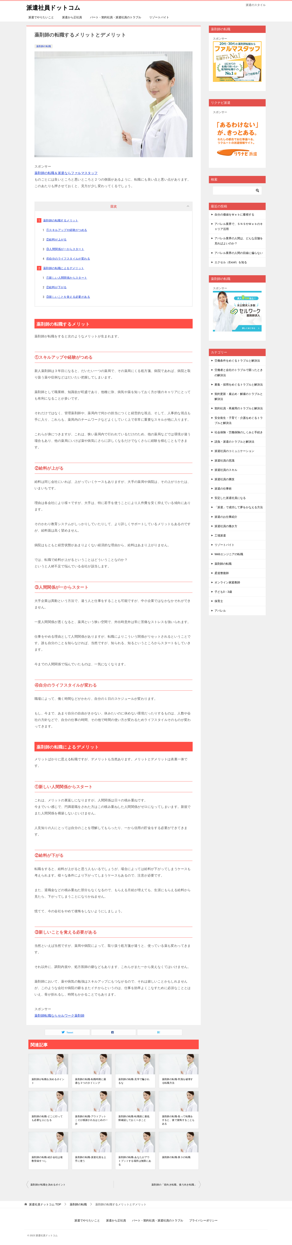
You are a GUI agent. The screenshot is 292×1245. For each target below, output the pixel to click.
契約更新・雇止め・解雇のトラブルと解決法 (239, 396)
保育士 (219, 601)
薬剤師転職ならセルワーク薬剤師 (59, 1015)
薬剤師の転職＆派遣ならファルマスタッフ (66, 173)
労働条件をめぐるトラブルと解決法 (237, 360)
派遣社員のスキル (226, 469)
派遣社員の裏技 (224, 479)
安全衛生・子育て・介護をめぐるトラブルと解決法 (239, 420)
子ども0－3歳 (223, 591)
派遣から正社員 (72, 17)
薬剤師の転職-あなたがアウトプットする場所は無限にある (134, 1161)
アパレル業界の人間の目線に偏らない (239, 253)
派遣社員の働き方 (226, 526)
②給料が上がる (56, 239)
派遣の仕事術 (223, 488)
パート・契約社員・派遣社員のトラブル (115, 17)
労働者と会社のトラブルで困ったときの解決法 (239, 372)
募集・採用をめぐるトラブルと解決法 (239, 384)
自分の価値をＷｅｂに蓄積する (234, 214)
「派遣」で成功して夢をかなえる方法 (239, 507)
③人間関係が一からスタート (65, 249)
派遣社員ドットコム (54, 7)
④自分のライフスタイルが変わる (68, 258)
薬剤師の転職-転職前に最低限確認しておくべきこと (133, 1118)
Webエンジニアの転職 (229, 554)
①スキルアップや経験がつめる (66, 230)
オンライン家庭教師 (227, 582)
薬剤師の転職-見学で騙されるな (133, 1081)
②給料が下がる (56, 287)
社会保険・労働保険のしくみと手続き (239, 432)
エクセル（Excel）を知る (231, 262)
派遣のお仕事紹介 (226, 516)
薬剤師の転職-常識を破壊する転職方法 (177, 1081)
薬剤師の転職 (43, 46)
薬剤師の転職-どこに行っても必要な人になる (47, 1118)
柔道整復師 (222, 573)
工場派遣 (220, 535)
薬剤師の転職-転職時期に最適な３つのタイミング (90, 1081)
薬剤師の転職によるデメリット (63, 268)
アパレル (220, 610)
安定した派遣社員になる (230, 498)
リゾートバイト (159, 17)
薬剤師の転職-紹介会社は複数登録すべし (47, 1159)
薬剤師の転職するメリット (60, 220)
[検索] (237, 190)
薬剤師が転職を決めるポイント (48, 1081)
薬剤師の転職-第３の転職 (176, 1157)
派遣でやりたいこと (41, 17)
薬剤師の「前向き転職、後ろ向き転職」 (174, 1184)
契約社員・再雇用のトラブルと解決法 (239, 408)
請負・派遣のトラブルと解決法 (234, 441)
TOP (45, 1204)
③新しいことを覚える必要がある (68, 296)
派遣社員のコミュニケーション (234, 451)
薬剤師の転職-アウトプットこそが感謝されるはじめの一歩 (91, 1120)
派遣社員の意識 (224, 460)
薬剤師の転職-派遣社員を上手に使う (90, 1159)
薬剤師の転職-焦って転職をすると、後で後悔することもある (178, 1120)
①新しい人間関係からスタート (66, 277)
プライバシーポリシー (203, 1220)
